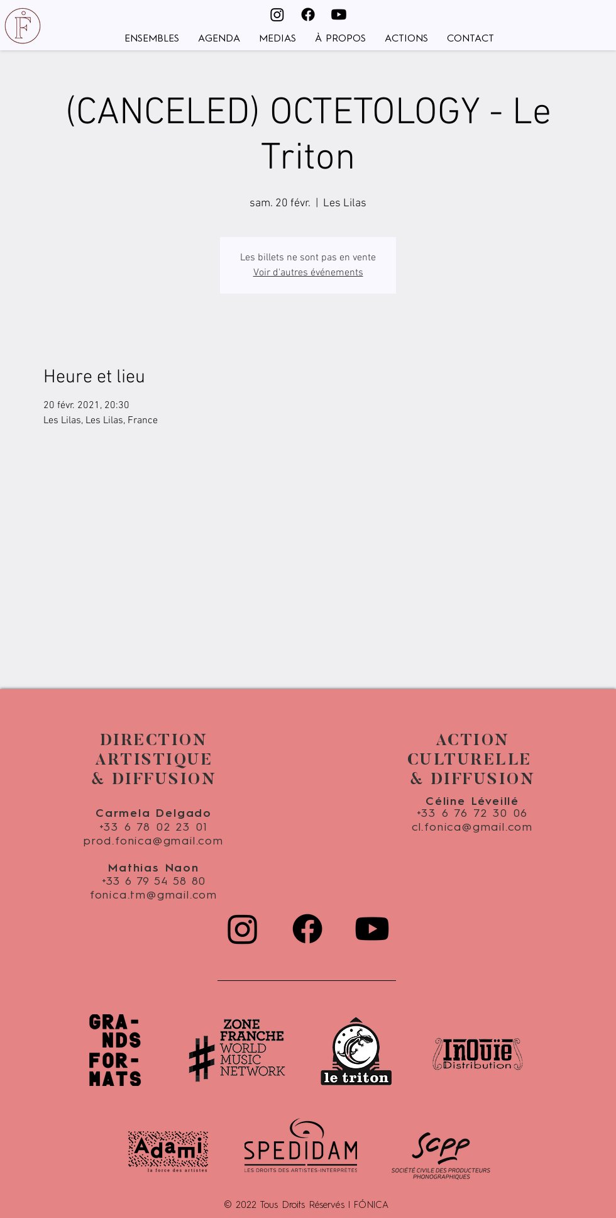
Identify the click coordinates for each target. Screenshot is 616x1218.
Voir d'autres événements (308, 273)
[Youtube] (339, 14)
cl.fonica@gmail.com (472, 827)
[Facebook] (308, 14)
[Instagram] (277, 14)
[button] (152, 39)
